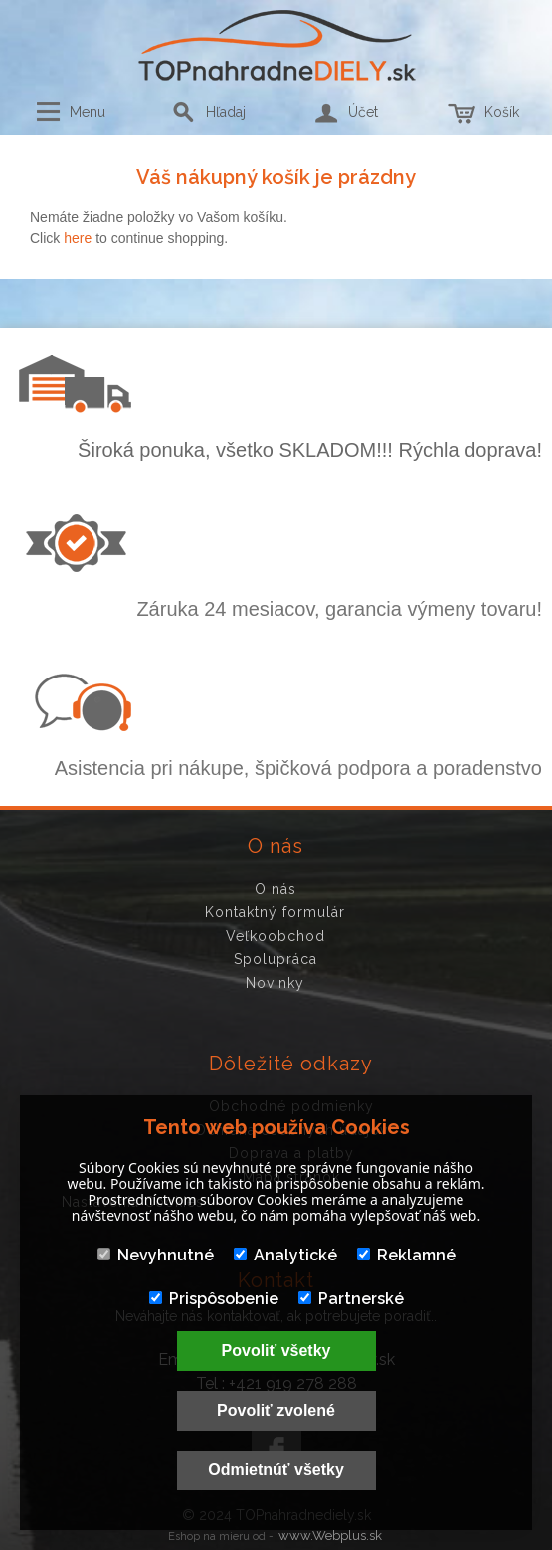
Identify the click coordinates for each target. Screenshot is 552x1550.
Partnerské (351, 1298)
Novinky (275, 983)
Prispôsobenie (213, 1298)
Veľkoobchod (275, 936)
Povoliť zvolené (276, 1410)
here (78, 238)
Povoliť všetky (276, 1350)
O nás (275, 889)
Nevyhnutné (155, 1255)
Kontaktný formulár (275, 912)
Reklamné (406, 1255)
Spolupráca (275, 959)
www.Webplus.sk (330, 1535)
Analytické (285, 1255)
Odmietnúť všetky (276, 1469)
